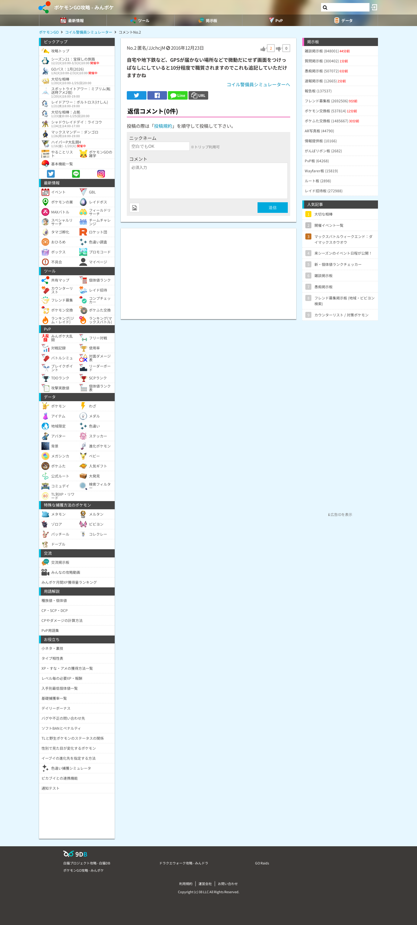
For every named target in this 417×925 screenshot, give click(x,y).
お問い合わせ (228, 883)
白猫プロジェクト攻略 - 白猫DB (86, 863)
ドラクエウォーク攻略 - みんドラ (183, 863)
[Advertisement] (208, 270)
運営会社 (205, 883)
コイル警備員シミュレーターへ (258, 84)
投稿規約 (163, 126)
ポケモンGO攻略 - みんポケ (84, 7)
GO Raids (262, 863)
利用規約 (185, 883)
